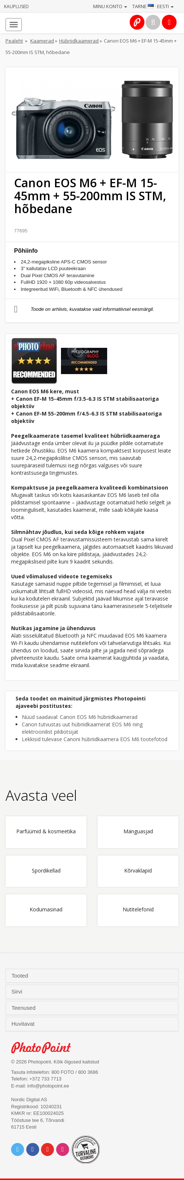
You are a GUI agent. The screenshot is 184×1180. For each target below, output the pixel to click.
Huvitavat (23, 1024)
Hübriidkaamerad (79, 40)
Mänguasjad (138, 831)
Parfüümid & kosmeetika (46, 831)
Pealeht (14, 40)
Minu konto (110, 6)
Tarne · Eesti (153, 6)
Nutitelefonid (138, 910)
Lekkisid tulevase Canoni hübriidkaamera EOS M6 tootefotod (94, 739)
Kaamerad (42, 40)
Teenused (24, 1008)
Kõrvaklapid (138, 871)
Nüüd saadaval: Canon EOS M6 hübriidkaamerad (79, 716)
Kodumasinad (46, 910)
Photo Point (45, 1048)
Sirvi (17, 992)
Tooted (20, 976)
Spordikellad (46, 871)
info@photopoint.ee (48, 1086)
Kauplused (16, 6)
